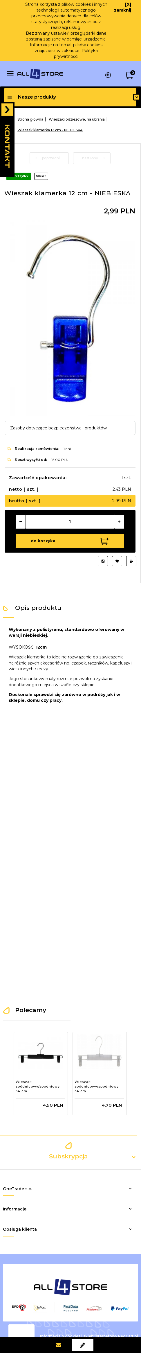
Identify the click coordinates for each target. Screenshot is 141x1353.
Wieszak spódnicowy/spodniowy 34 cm (38, 1085)
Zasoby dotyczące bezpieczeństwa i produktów (58, 428)
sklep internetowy (100, 1336)
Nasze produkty (31, 97)
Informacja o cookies (60, 1336)
